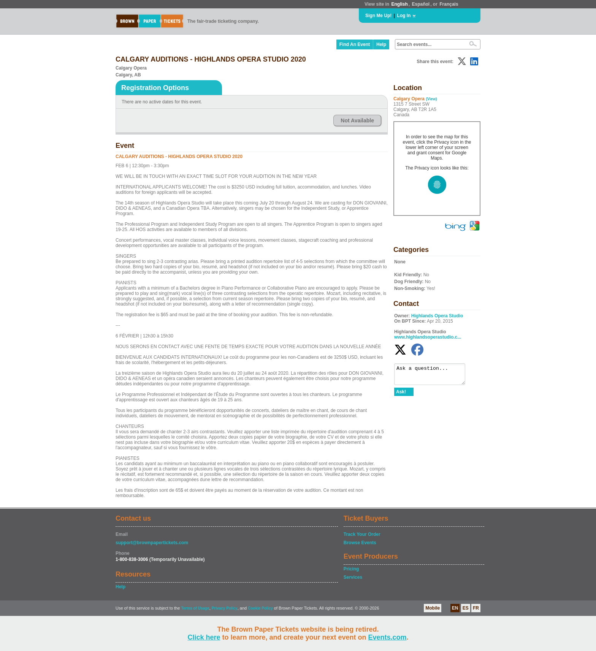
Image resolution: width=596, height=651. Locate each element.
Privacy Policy (225, 608)
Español (421, 4)
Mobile (432, 608)
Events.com (387, 637)
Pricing (351, 569)
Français (448, 4)
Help (381, 44)
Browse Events (360, 542)
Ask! (401, 395)
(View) (431, 99)
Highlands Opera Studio (437, 315)
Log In (404, 15)
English (399, 4)
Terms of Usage (195, 608)
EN (455, 608)
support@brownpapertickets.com (152, 542)
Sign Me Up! (378, 15)
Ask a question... (433, 375)
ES (466, 608)
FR (476, 608)
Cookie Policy (260, 608)
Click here (203, 637)
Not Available (357, 120)
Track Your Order (362, 534)
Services (353, 577)
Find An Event (354, 44)
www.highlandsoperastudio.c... (427, 337)
